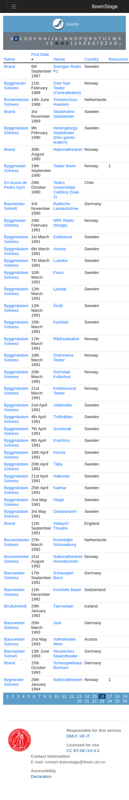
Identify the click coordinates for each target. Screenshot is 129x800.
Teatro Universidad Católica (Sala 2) (66, 189)
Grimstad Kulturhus (62, 374)
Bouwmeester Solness (16, 102)
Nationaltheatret (67, 149)
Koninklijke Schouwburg (64, 542)
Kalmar (59, 487)
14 (87, 696)
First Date (40, 54)
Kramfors (61, 440)
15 (94, 696)
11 (64, 696)
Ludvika (60, 260)
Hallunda (61, 476)
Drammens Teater (63, 357)
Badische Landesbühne (65, 206)
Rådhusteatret (66, 338)
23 (102, 701)
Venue (59, 59)
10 (56, 696)
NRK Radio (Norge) (63, 223)
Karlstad (60, 322)
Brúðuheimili (15, 606)
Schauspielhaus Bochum (67, 665)
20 (79, 701)
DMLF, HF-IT (78, 736)
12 (71, 696)
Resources (118, 59)
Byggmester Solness (15, 85)
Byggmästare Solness (16, 130)
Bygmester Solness (14, 682)
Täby (57, 464)
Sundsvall (62, 428)
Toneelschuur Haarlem (65, 102)
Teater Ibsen (64, 165)
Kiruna (59, 452)
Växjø (58, 499)
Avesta (59, 248)
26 (125, 701)
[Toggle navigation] (13, 6)
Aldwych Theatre (60, 525)
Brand (9, 66)
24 (109, 701)
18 (117, 696)
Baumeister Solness (14, 575)
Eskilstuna (62, 236)
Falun (58, 272)
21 (87, 701)
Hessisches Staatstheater (65, 653)
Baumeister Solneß (14, 206)
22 (94, 701)
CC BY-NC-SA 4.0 (83, 750)
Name (9, 59)
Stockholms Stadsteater (63, 114)
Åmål (58, 305)
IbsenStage (105, 6)
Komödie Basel (67, 589)
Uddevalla (62, 405)
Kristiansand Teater (64, 390)
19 (125, 696)
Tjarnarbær (63, 606)
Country (91, 59)
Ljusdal (59, 289)
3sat (57, 622)
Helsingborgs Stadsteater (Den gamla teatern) (65, 135)
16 (102, 696)
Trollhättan (63, 416)
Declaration (41, 776)
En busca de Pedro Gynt (15, 185)
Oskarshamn (65, 511)
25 (117, 701)
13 (79, 696)
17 (109, 696)
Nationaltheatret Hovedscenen (67, 559)
